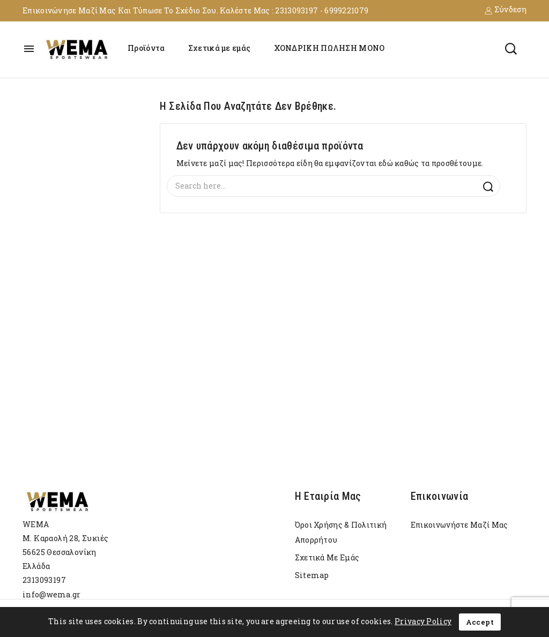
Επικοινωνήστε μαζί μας (459, 525)
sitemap (312, 575)
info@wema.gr (52, 594)
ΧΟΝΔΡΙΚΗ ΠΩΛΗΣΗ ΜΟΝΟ (329, 48)
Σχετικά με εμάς (219, 48)
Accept (480, 622)
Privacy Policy (423, 621)
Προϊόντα (146, 48)
